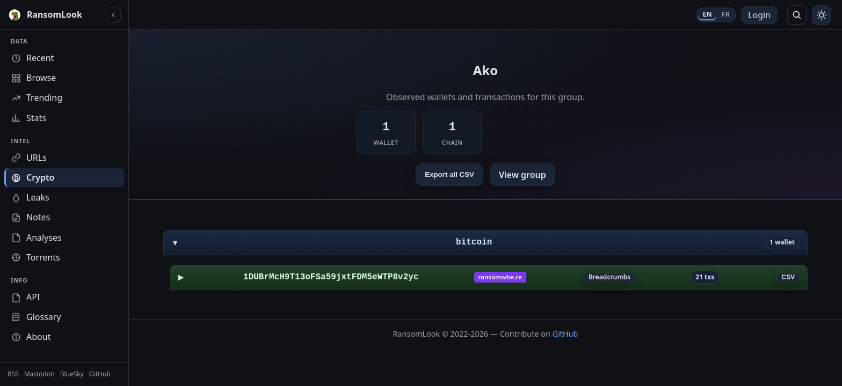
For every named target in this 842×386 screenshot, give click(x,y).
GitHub (565, 334)
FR (726, 14)
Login (759, 15)
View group (522, 175)
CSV (788, 277)
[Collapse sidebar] (113, 15)
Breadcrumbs (609, 277)
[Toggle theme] (821, 15)
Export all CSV (449, 174)
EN (707, 14)
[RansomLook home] (54, 15)
